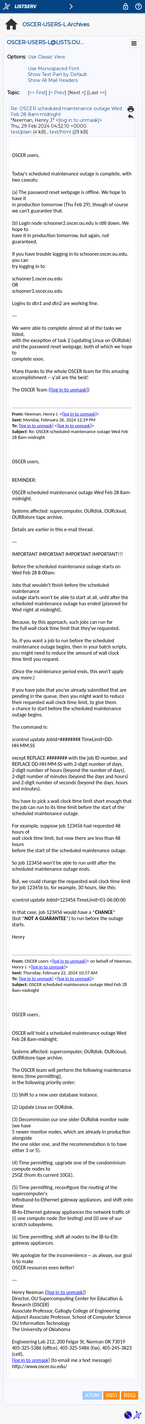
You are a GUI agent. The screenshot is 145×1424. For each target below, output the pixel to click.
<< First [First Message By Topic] (37, 93)
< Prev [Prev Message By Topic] (57, 93)
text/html (60, 132)
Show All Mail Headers (53, 80)
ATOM (92, 1395)
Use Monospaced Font (53, 68)
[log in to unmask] (78, 120)
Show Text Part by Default (57, 74)
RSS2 (130, 1395)
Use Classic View (46, 57)
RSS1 (111, 1395)
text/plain (21, 132)
